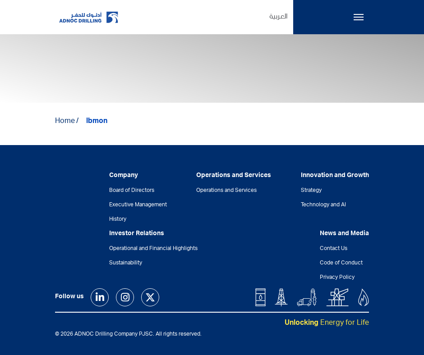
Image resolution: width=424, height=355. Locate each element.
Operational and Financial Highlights (153, 248)
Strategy (311, 190)
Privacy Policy (337, 277)
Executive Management (138, 205)
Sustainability (125, 263)
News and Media (344, 234)
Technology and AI (323, 205)
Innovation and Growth (335, 176)
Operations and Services (226, 190)
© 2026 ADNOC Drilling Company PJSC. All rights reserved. (128, 334)
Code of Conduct (341, 263)
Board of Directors (131, 190)
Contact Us (333, 248)
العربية (278, 17)
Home (65, 121)
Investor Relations (136, 234)
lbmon (96, 121)
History (117, 219)
